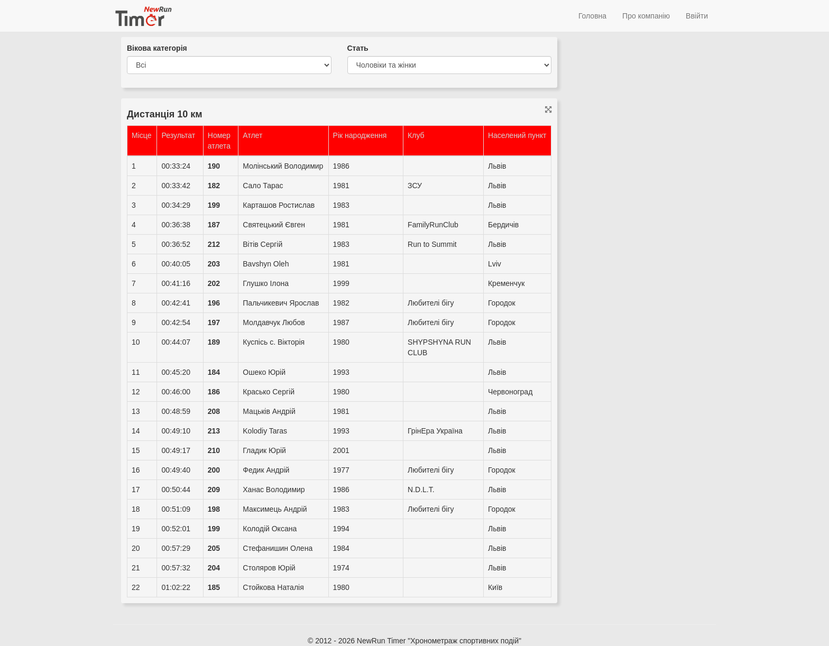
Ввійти (697, 16)
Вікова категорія (157, 48)
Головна (592, 16)
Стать (358, 48)
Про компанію (646, 16)
